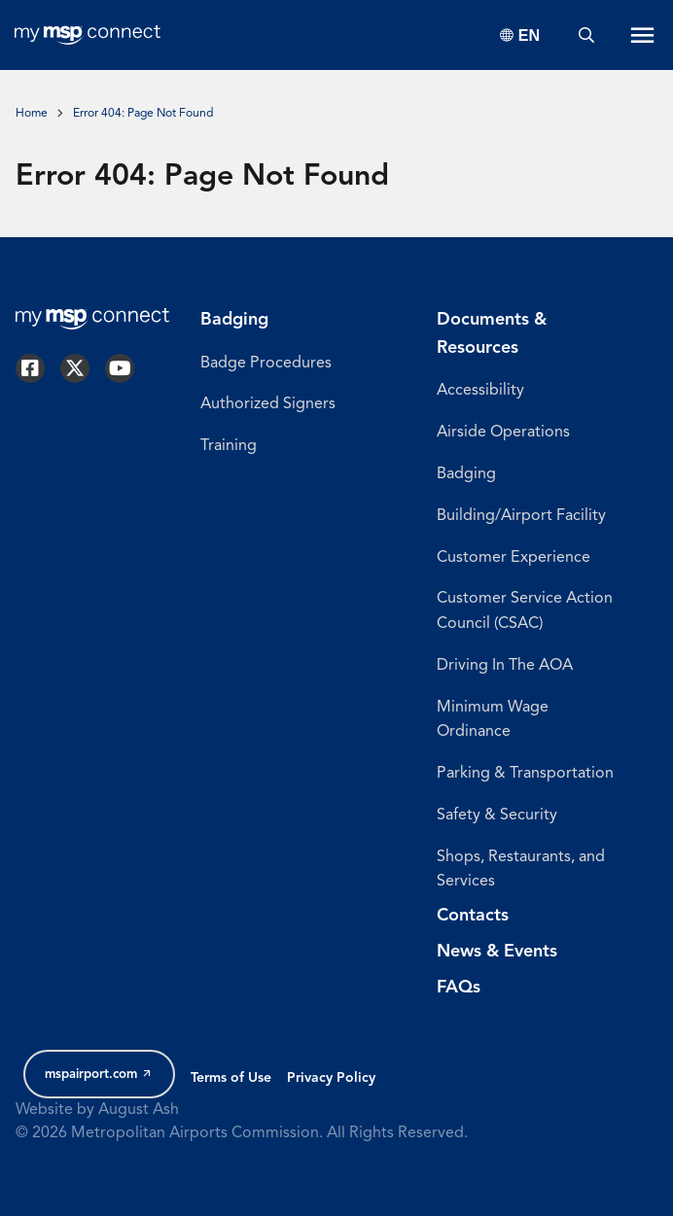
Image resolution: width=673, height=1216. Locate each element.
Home (32, 114)
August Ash (138, 1110)
